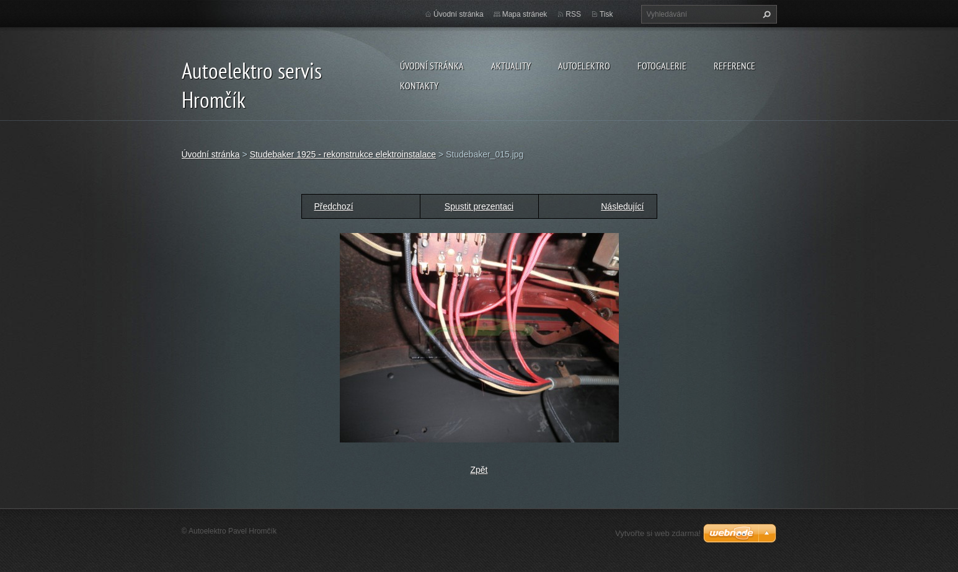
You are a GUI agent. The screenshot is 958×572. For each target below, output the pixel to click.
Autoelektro (584, 65)
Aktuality (511, 65)
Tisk (606, 14)
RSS (573, 14)
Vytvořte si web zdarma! (658, 533)
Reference (734, 65)
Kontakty (419, 85)
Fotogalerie (661, 65)
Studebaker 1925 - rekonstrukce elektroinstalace (343, 154)
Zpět (478, 470)
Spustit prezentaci (479, 206)
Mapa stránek (525, 14)
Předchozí (333, 206)
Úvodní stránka (432, 65)
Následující (622, 206)
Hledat (765, 14)
